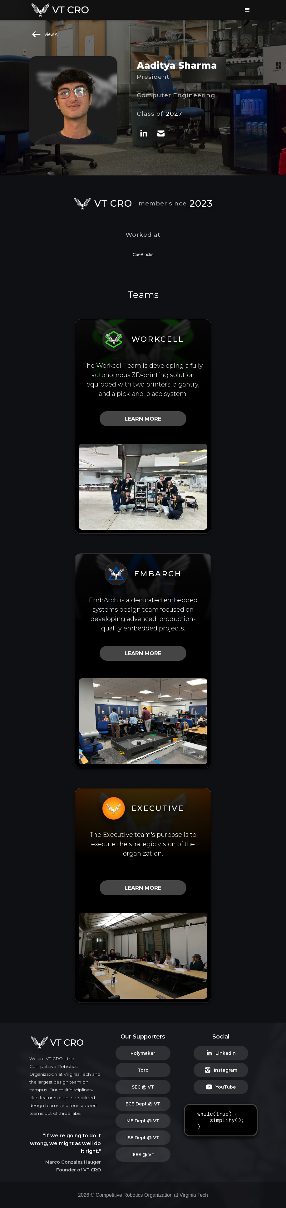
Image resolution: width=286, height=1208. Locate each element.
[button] (247, 10)
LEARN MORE (143, 419)
